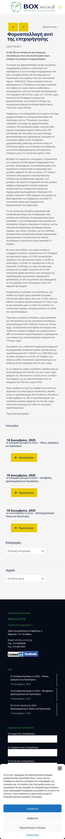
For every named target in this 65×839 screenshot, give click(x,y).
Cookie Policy (32, 834)
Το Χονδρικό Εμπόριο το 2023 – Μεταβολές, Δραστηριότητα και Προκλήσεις (31, 692)
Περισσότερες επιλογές (32, 827)
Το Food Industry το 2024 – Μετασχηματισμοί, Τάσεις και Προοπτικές (30, 707)
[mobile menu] (60, 7)
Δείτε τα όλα (50, 26)
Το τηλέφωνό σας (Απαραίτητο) (32, 751)
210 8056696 (19, 643)
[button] (60, 768)
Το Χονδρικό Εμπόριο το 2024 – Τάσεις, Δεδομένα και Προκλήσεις (29, 678)
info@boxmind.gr (23, 640)
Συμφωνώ (32, 808)
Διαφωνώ (32, 818)
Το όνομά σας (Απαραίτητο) (32, 737)
